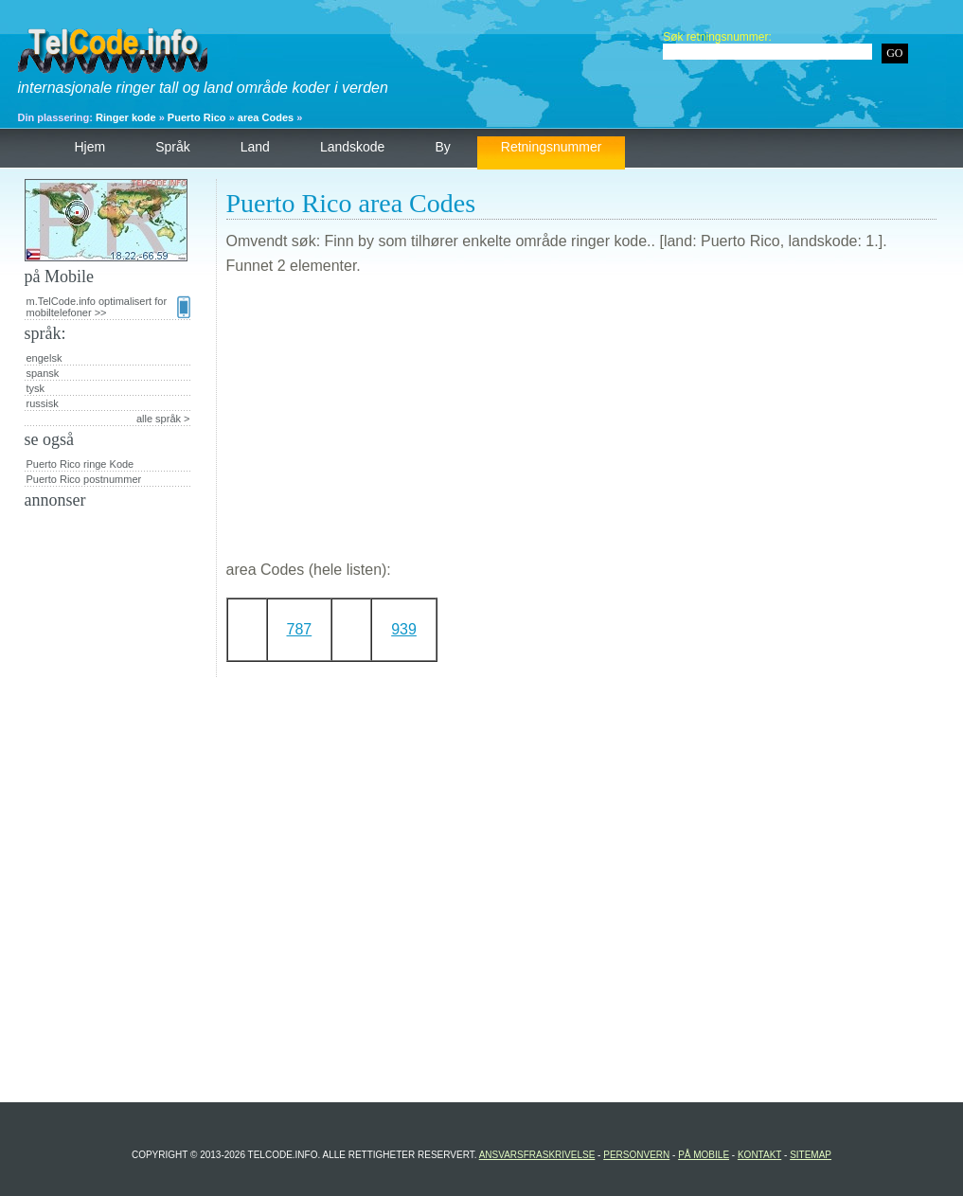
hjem (90, 146)
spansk (43, 373)
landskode (352, 146)
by (442, 146)
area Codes (266, 117)
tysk (36, 388)
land (255, 146)
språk (172, 146)
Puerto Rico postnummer (84, 479)
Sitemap (810, 1155)
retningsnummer (551, 146)
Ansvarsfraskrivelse (537, 1155)
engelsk (44, 358)
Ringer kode (126, 117)
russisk (43, 403)
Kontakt (759, 1155)
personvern (636, 1155)
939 (404, 629)
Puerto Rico (197, 117)
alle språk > (163, 418)
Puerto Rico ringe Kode (80, 464)
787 (299, 629)
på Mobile (703, 1155)
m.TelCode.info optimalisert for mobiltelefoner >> (108, 306)
